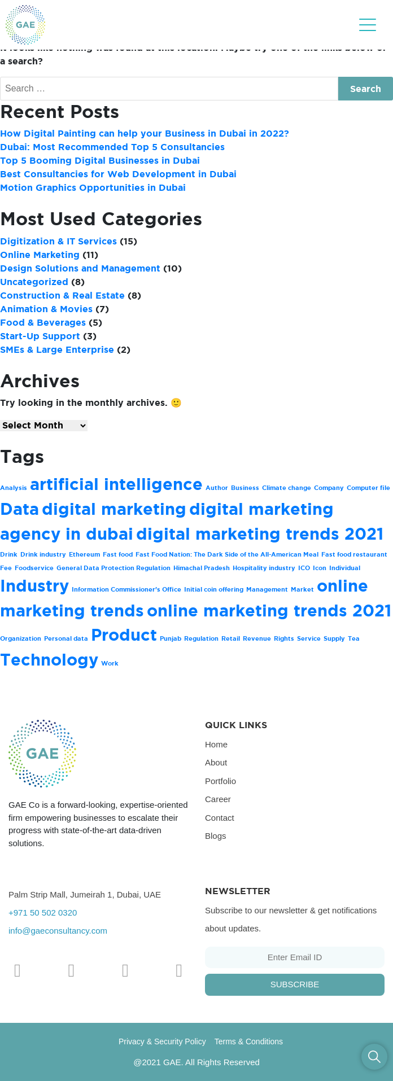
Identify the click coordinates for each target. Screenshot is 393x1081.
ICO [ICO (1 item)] (304, 567)
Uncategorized (34, 282)
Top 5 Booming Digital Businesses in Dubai (100, 160)
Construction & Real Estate (62, 295)
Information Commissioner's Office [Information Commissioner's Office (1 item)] (126, 589)
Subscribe (295, 984)
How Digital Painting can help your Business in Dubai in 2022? (144, 133)
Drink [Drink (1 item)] (9, 554)
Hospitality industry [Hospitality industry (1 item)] (264, 567)
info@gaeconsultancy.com (57, 930)
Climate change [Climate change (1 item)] (286, 487)
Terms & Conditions (249, 1041)
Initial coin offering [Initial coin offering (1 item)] (213, 589)
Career (218, 799)
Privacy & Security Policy (162, 1041)
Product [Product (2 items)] (124, 634)
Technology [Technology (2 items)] (49, 659)
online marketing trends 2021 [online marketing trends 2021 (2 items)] (269, 610)
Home (216, 744)
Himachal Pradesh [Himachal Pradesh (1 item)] (201, 567)
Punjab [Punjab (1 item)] (170, 638)
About (216, 762)
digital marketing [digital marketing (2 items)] (114, 509)
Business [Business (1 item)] (245, 487)
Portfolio (220, 781)
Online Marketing (40, 255)
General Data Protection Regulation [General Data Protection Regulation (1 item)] (113, 567)
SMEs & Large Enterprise (57, 349)
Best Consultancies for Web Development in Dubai (118, 174)
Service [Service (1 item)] (309, 638)
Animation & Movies (46, 309)
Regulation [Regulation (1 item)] (201, 638)
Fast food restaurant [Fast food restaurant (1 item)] (354, 554)
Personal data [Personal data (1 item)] (66, 638)
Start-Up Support (40, 336)
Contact (219, 817)
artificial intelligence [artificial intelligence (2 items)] (116, 484)
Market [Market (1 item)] (302, 589)
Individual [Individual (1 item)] (344, 567)
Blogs (215, 836)
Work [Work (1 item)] (110, 663)
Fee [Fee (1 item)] (6, 567)
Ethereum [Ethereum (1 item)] (84, 554)
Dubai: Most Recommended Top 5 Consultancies (112, 147)
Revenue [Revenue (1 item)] (257, 638)
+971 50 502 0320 (42, 912)
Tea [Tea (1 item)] (354, 638)
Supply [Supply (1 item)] (334, 638)
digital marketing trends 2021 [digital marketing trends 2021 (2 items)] (259, 533)
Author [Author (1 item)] (217, 487)
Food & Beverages (43, 322)
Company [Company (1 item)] (329, 487)
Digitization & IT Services (58, 241)
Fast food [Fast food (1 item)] (118, 554)
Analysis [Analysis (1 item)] (13, 487)
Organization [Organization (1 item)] (20, 638)
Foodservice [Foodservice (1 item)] (34, 567)
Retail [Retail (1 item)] (230, 638)
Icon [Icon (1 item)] (319, 567)
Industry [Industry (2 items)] (34, 585)
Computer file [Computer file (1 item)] (368, 487)
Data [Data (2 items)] (19, 509)
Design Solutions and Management (80, 268)
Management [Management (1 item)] (267, 589)
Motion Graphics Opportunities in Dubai (93, 187)
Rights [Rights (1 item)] (284, 638)
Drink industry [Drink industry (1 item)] (43, 554)
